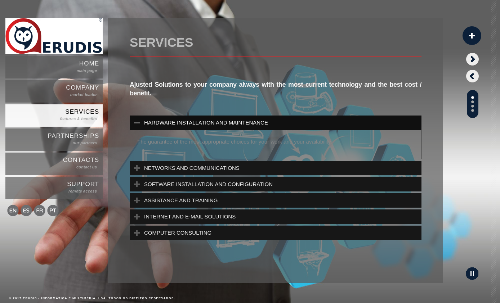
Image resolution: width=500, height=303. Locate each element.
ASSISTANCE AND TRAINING (181, 200)
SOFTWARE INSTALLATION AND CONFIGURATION (208, 184)
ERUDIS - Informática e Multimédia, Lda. (65, 298)
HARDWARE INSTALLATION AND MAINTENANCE (206, 122)
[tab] (275, 123)
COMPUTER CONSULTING (177, 233)
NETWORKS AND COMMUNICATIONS (192, 168)
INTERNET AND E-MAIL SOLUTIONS (190, 216)
